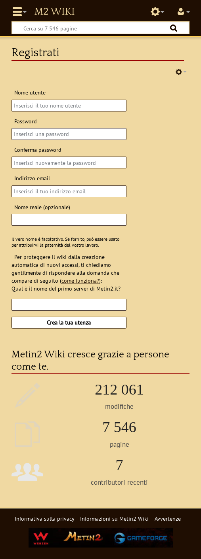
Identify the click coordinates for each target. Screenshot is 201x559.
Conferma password (37, 149)
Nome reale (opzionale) (42, 207)
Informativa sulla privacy (45, 518)
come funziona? (80, 280)
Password (25, 121)
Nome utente (30, 92)
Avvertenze (168, 518)
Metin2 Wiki (54, 11)
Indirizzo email (32, 178)
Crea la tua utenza (69, 322)
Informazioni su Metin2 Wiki (114, 518)
